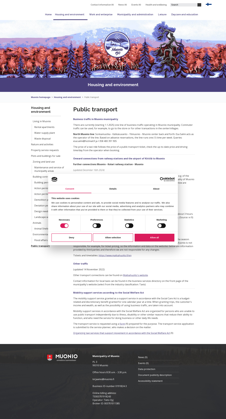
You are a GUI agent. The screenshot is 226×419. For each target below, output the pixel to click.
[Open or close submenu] (85, 14)
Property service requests (45, 150)
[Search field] (183, 4)
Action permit (41, 188)
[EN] (209, 4)
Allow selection (113, 237)
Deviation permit (43, 205)
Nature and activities (42, 144)
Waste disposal (42, 138)
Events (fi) (136, 5)
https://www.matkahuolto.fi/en (115, 255)
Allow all (154, 237)
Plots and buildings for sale (45, 156)
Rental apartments (44, 127)
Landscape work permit (47, 217)
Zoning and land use (44, 161)
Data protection (146, 369)
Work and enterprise (100, 14)
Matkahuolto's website (135, 275)
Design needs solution (46, 211)
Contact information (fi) (102, 5)
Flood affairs (41, 240)
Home (48, 14)
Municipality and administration (135, 14)
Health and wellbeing (156, 5)
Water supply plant (44, 132)
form (122, 323)
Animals (37, 222)
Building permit (42, 182)
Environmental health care (47, 234)
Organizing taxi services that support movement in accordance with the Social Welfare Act (121, 333)
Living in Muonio (42, 121)
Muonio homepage (40, 97)
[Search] (199, 4)
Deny (71, 237)
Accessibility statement (150, 381)
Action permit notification (48, 194)
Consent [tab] (69, 189)
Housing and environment (69, 14)
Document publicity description (155, 375)
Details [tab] (113, 189)
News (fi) (122, 5)
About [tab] (156, 189)
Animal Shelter (42, 228)
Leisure (162, 14)
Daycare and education (184, 14)
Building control (41, 176)
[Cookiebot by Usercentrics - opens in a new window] (162, 179)
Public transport (91, 97)
